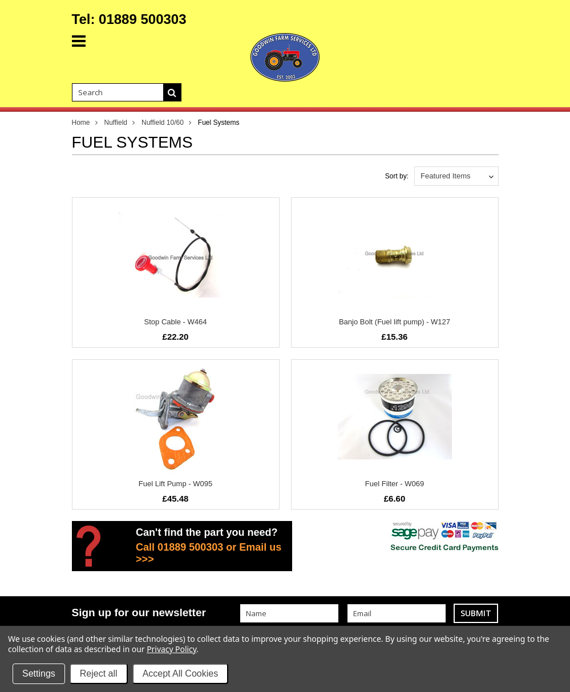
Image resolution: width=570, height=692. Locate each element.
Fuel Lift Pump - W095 (175, 483)
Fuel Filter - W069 (394, 483)
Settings (38, 673)
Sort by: (397, 176)
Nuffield (115, 123)
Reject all (99, 673)
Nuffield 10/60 (163, 123)
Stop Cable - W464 (175, 321)
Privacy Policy (171, 649)
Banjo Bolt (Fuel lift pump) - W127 (394, 321)
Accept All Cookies (181, 673)
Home (81, 123)
